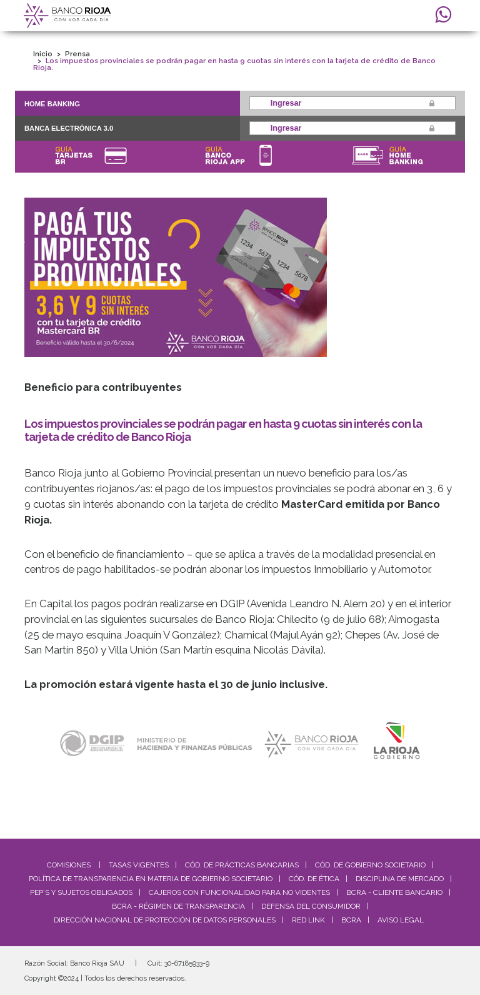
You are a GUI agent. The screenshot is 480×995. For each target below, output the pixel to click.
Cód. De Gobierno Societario (370, 865)
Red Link (308, 920)
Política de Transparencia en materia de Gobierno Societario (150, 878)
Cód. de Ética (314, 878)
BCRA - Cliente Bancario (394, 892)
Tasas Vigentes (139, 865)
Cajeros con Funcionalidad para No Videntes (239, 892)
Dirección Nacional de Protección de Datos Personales (165, 920)
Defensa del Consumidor (311, 906)
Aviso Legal (401, 920)
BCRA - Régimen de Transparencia (178, 906)
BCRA (351, 920)
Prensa (77, 54)
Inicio (42, 54)
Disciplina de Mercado (400, 878)
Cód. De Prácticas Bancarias (242, 865)
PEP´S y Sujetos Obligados (81, 892)
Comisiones (69, 865)
